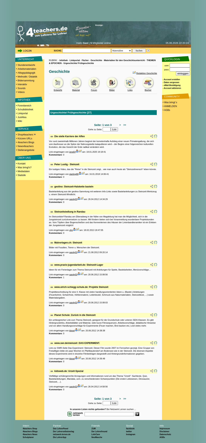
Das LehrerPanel (60, 429)
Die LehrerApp (59, 437)
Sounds (21, 88)
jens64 (72, 152)
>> (124, 125)
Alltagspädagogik (26, 72)
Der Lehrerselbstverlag (63, 431)
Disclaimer (164, 431)
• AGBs (166, 110)
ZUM (94, 429)
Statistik (22, 175)
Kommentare (55, 155)
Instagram (130, 434)
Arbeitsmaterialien (27, 69)
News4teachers (26, 146)
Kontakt (21, 163)
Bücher (148, 90)
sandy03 (73, 199)
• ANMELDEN (169, 106)
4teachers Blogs (26, 142)
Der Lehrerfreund (99, 431)
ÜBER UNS (24, 157)
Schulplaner (28, 437)
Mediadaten (24, 171)
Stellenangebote (26, 150)
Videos (21, 92)
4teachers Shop (30, 429)
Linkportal (23, 113)
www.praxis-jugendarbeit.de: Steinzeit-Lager (78, 265)
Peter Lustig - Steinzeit (66, 164)
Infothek (63, 60)
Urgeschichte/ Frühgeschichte (79, 63)
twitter (129, 431)
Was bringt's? (24, 167)
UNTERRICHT (26, 59)
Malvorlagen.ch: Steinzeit (68, 242)
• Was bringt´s (169, 102)
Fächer (85, 60)
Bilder (112, 90)
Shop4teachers (27, 134)
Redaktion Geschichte (146, 73)
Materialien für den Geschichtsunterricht (124, 60)
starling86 (74, 174)
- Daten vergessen (171, 82)
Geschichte (96, 60)
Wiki (20, 121)
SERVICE (23, 128)
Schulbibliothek (25, 109)
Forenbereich (24, 105)
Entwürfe (58, 90)
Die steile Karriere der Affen (69, 136)
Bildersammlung (26, 80)
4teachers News (30, 434)
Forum (94, 90)
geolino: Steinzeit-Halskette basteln (73, 186)
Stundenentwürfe (26, 65)
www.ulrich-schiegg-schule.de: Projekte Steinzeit (81, 287)
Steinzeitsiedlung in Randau (69, 211)
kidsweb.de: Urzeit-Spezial (69, 371)
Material (76, 90)
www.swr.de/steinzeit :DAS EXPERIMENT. (77, 343)
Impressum (164, 429)
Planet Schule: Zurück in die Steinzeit (75, 315)
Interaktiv (22, 84)
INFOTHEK (24, 99)
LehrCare (96, 434)
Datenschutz (165, 434)
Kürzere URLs (25, 138)
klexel (72, 330)
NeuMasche (97, 437)
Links (130, 90)
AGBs (162, 437)
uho (71, 230)
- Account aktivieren (172, 88)
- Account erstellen (171, 79)
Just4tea (22, 117)
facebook (130, 429)
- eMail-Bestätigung (172, 85)
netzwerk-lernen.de (61, 434)
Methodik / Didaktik (27, 76)
